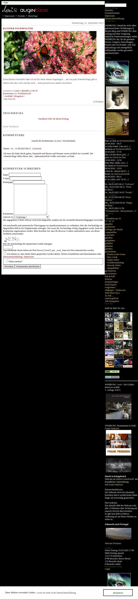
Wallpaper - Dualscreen (115, 290)
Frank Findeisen (112, 428)
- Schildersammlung (115, 262)
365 (106, 215)
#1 (12, 148)
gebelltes (109, 238)
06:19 (34, 90)
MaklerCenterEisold (125, 479)
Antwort (36, 148)
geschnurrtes (110, 271)
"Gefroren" (129, 184)
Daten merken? (15, 261)
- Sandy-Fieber (112, 260)
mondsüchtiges (111, 282)
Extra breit (109, 235)
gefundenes (110, 240)
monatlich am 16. (113, 218)
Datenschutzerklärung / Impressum (18, 256)
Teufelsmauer (122, 165)
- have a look (111, 257)
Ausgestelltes (111, 232)
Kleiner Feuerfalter (18, 28)
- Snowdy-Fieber (113, 265)
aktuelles (109, 224)
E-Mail (6, 178)
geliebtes (109, 249)
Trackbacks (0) (24, 93)
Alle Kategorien (112, 301)
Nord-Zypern (110, 284)
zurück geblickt (111, 298)
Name (5, 175)
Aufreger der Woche (114, 229)
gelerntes (109, 246)
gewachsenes (110, 273)
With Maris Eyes (112, 293)
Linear (58, 141)
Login (107, 569)
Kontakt (21, 16)
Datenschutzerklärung (114, 18)
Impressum (110, 16)
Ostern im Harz (119, 157)
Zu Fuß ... (109, 295)
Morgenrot (18, 96)
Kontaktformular (112, 13)
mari (17, 90)
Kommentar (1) (9, 93)
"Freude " (129, 192)
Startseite (109, 10)
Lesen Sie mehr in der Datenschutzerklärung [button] (56, 592)
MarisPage (33, 16)
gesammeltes (110, 251)
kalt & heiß (110, 276)
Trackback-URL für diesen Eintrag (53, 119)
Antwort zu (8, 217)
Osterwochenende (122, 174)
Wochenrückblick (127, 141)
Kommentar (8, 213)
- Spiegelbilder (112, 268)
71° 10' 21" (110, 221)
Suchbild (9, 96)
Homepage (7, 182)
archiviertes (110, 226)
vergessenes (110, 287)
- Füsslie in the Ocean (115, 254)
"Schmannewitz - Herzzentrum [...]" (121, 211)
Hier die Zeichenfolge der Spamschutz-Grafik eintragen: (28, 244)
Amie (119, 384)
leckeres (108, 279)
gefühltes (109, 243)
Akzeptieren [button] (118, 593)
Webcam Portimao (113, 543)
